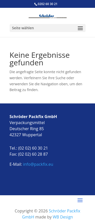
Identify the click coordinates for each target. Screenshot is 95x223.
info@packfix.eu (38, 164)
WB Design (63, 217)
